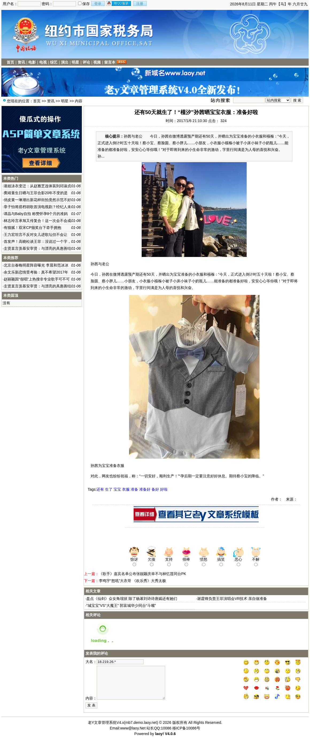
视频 (97, 62)
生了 (109, 489)
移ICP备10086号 (186, 728)
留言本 (109, 62)
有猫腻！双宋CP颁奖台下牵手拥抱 (32, 227)
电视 (43, 62)
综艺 (53, 62)
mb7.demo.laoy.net (141, 722)
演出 (64, 62)
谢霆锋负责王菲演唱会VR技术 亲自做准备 (232, 598)
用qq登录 (119, 3)
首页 (10, 62)
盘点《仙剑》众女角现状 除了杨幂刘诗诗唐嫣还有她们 (131, 598)
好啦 (164, 489)
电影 (32, 62)
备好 (155, 489)
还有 (100, 489)
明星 (75, 62)
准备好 (144, 489)
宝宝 (117, 489)
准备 (134, 489)
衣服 (126, 489)
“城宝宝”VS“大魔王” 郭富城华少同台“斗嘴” (121, 605)
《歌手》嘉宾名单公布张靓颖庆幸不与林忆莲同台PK (142, 574)
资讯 (21, 62)
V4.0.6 (170, 734)
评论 (86, 62)
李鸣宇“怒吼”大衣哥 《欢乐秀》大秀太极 (132, 581)
